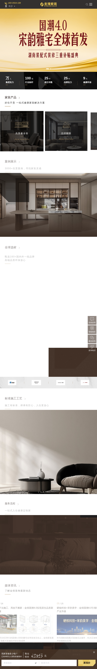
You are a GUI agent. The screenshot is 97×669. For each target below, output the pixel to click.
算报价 (86, 663)
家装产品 (10, 98)
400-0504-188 (14, 3)
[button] (47, 68)
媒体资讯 (10, 585)
